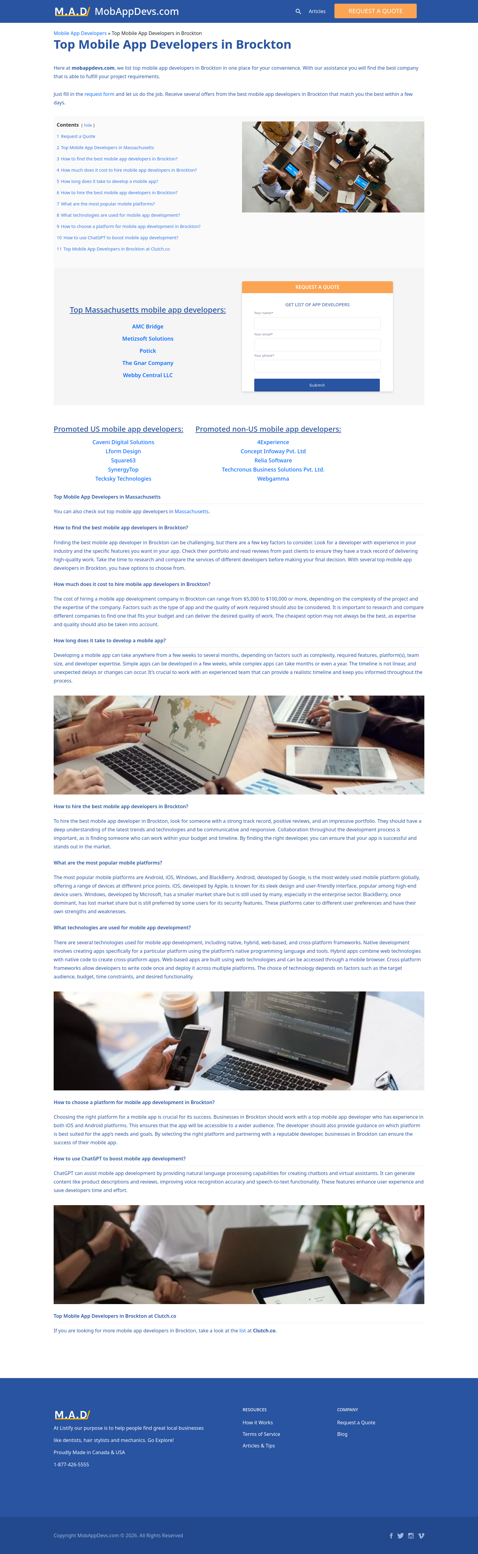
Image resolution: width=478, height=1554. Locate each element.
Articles (317, 11)
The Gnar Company (147, 363)
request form (99, 94)
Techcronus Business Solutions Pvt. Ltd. (273, 469)
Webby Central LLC (148, 375)
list (242, 1330)
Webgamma (273, 478)
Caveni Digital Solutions (123, 442)
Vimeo (421, 1535)
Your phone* (317, 360)
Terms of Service (261, 1434)
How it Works (258, 1422)
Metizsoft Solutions (147, 338)
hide (88, 125)
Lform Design (123, 451)
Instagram (411, 1535)
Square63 (123, 460)
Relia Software (273, 460)
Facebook (391, 1535)
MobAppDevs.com (137, 11)
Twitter (400, 1535)
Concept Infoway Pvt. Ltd (273, 451)
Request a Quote (375, 11)
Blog (342, 1434)
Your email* (317, 339)
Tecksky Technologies (123, 478)
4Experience (273, 442)
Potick (148, 350)
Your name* (317, 318)
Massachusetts (192, 511)
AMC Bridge (148, 326)
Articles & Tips (259, 1445)
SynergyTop (123, 469)
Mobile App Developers (80, 33)
